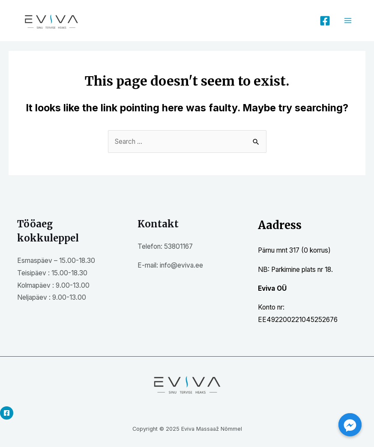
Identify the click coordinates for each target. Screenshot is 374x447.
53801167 (178, 246)
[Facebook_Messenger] (350, 424)
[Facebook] (325, 20)
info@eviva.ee (181, 265)
